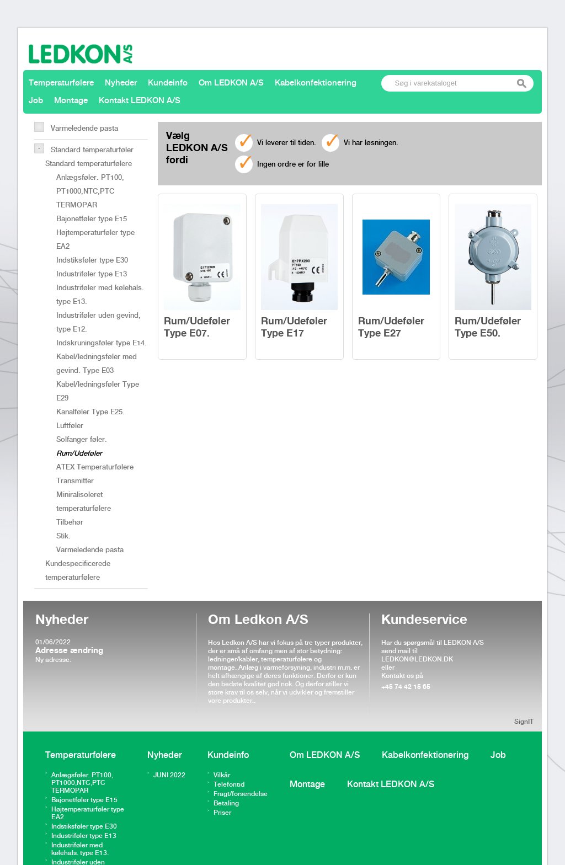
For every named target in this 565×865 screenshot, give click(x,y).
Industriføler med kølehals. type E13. (80, 849)
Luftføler (69, 426)
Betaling (226, 803)
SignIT (524, 721)
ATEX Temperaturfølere (95, 467)
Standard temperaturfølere (88, 164)
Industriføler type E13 (91, 274)
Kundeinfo (168, 83)
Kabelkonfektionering (315, 83)
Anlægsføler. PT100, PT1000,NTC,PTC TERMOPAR (90, 191)
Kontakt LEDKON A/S (139, 101)
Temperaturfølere (61, 83)
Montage (71, 101)
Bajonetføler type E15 (91, 219)
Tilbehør (69, 522)
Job (36, 101)
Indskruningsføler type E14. (101, 343)
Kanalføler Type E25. (90, 412)
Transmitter (75, 481)
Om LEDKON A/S (231, 83)
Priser (222, 812)
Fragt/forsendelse (241, 794)
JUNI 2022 (169, 775)
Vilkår (222, 775)
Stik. (63, 536)
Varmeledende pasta (84, 128)
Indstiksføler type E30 (92, 260)
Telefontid (229, 784)
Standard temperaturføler (92, 150)
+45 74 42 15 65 (405, 687)
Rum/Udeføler (79, 453)
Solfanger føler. (81, 440)
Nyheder (121, 83)
